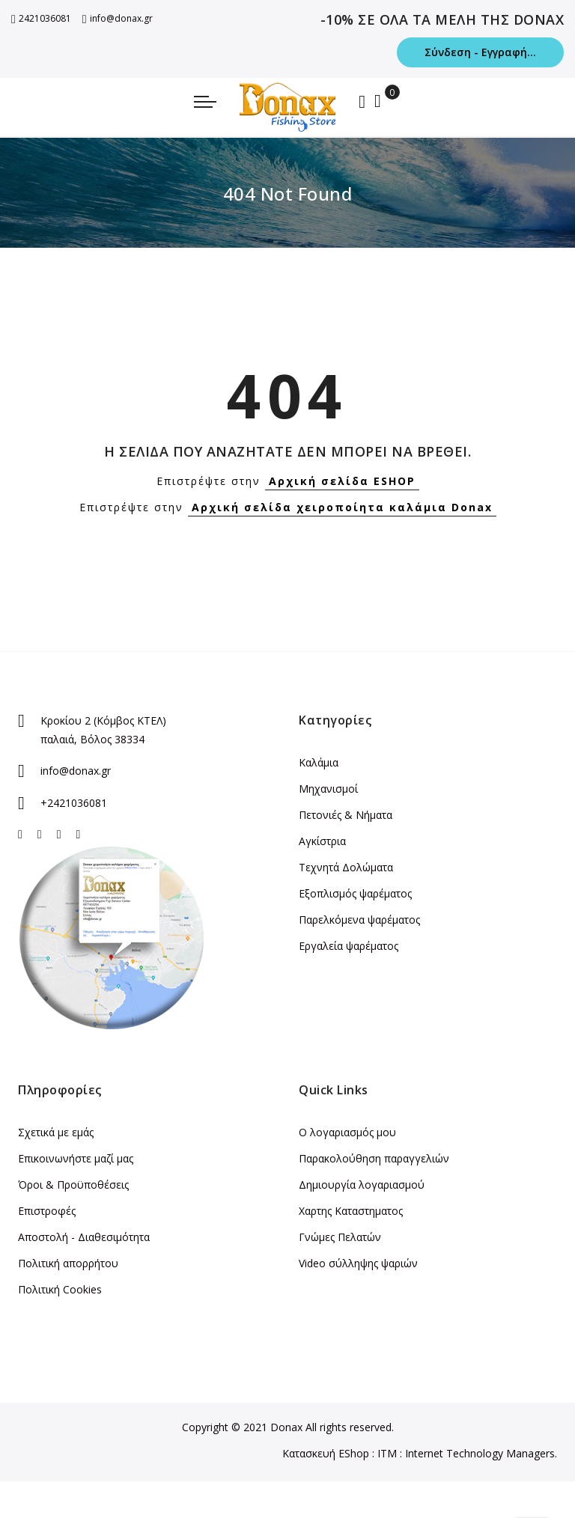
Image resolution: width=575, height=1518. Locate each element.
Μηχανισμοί (328, 788)
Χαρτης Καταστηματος (351, 1211)
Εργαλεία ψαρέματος (348, 946)
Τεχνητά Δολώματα (346, 867)
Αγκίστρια (322, 841)
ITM (387, 1453)
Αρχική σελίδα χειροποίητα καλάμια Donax (342, 507)
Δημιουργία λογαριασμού (362, 1184)
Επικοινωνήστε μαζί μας (75, 1158)
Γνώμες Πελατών (340, 1237)
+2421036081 (73, 803)
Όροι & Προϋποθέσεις (73, 1184)
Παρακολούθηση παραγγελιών (374, 1158)
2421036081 (41, 18)
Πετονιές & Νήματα (345, 815)
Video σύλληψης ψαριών (358, 1263)
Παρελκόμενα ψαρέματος (359, 919)
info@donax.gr (117, 18)
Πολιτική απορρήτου (68, 1263)
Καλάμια (318, 762)
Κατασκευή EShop (325, 1453)
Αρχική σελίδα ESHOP (342, 481)
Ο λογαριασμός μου (347, 1132)
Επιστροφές (47, 1211)
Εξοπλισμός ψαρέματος (355, 893)
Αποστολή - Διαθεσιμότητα (84, 1237)
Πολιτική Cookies (60, 1289)
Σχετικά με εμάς (56, 1132)
